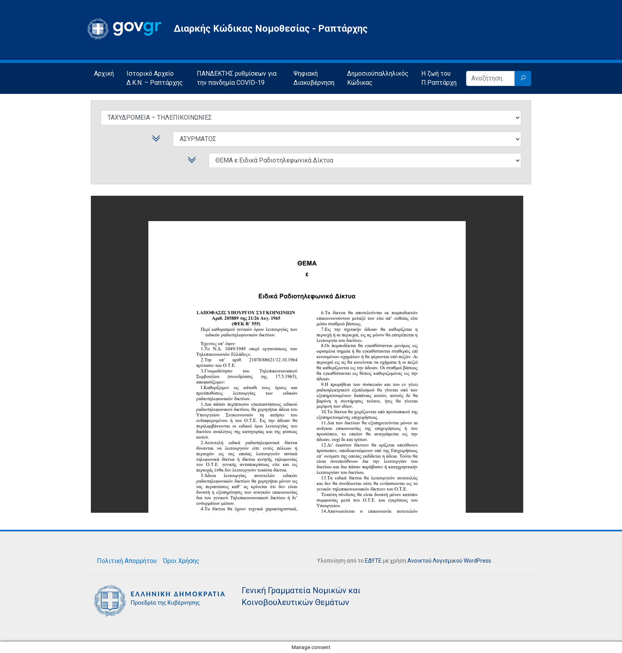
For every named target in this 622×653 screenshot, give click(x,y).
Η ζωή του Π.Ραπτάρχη (439, 78)
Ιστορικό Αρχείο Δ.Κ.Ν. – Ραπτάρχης (155, 78)
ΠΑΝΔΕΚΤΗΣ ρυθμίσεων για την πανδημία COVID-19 (236, 78)
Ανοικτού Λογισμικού (435, 561)
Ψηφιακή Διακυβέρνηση (314, 78)
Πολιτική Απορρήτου (127, 561)
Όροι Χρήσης (181, 561)
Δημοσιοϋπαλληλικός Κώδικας (378, 78)
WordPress (477, 561)
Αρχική (104, 73)
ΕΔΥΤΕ (373, 561)
